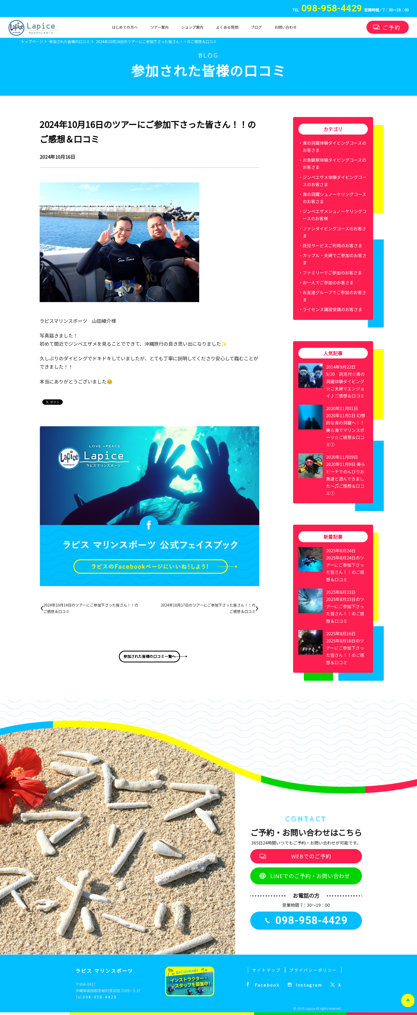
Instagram (309, 985)
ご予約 (391, 27)
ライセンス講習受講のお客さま (332, 309)
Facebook (267, 985)
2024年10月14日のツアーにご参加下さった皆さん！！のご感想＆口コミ (90, 608)
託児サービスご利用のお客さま (332, 245)
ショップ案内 (192, 27)
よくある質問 (227, 27)
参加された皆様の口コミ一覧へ (149, 656)
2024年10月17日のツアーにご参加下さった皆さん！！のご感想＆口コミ (208, 608)
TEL (327, 10)
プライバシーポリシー (313, 970)
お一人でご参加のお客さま (328, 282)
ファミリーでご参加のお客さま (332, 272)
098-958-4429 (100, 997)
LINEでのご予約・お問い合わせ (310, 876)
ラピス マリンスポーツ (104, 970)
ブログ (256, 27)
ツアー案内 (159, 27)
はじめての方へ (125, 27)
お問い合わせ (285, 27)
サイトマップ (266, 970)
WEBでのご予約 (311, 856)
